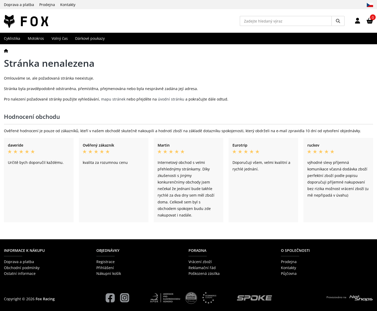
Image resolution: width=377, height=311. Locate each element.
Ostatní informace (20, 273)
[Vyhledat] (338, 21)
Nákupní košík (108, 273)
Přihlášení (105, 267)
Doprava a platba (19, 4)
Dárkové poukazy (90, 38)
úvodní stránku (171, 99)
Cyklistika (12, 38)
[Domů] (6, 50)
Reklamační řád (202, 267)
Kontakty (67, 4)
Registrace (105, 261)
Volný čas (60, 38)
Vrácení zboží (200, 261)
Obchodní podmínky (22, 267)
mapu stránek (113, 99)
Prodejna (47, 4)
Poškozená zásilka (204, 273)
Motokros (36, 38)
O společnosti (295, 250)
